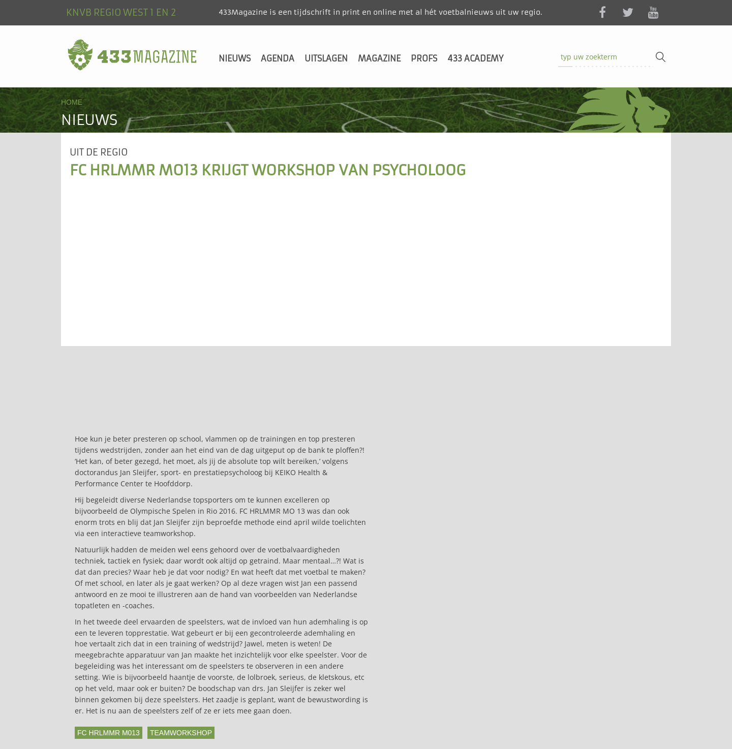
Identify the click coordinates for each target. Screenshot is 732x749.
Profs (424, 58)
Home (71, 102)
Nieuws (235, 58)
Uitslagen (326, 58)
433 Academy (475, 58)
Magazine (379, 58)
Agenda (277, 58)
